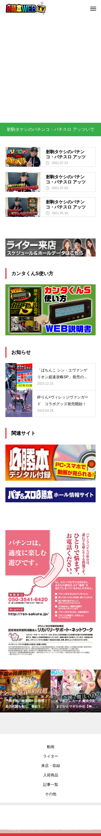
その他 (50, 794)
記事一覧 (50, 784)
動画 (50, 747)
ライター (50, 756)
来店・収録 (50, 765)
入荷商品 (50, 775)
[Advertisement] (50, 69)
